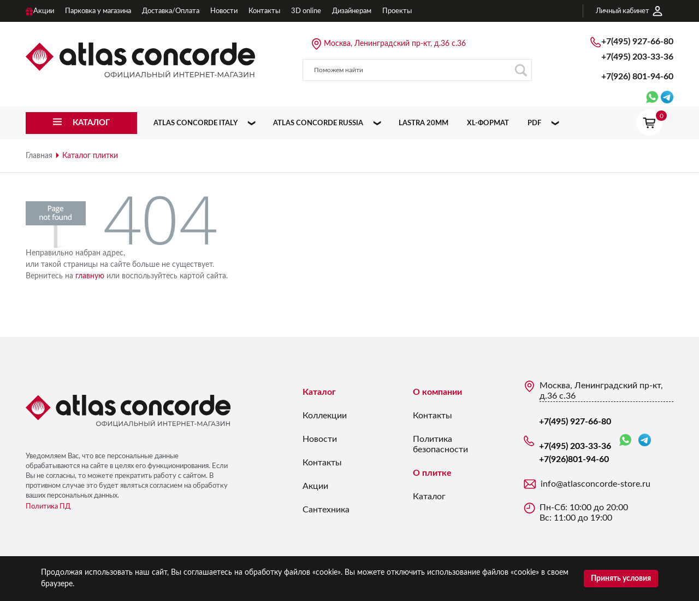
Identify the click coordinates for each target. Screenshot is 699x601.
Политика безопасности (440, 444)
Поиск (521, 70)
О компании (437, 392)
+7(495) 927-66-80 (637, 41)
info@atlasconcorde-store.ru (595, 484)
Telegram (644, 440)
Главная (39, 156)
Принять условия (621, 578)
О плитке (432, 473)
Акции (315, 486)
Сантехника (326, 509)
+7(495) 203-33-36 (637, 56)
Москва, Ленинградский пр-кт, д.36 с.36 (395, 44)
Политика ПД (48, 506)
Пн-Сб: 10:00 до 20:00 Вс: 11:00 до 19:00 (584, 512)
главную (89, 276)
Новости (320, 439)
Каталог (319, 392)
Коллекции (325, 415)
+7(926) (637, 76)
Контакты (322, 462)
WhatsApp (625, 440)
